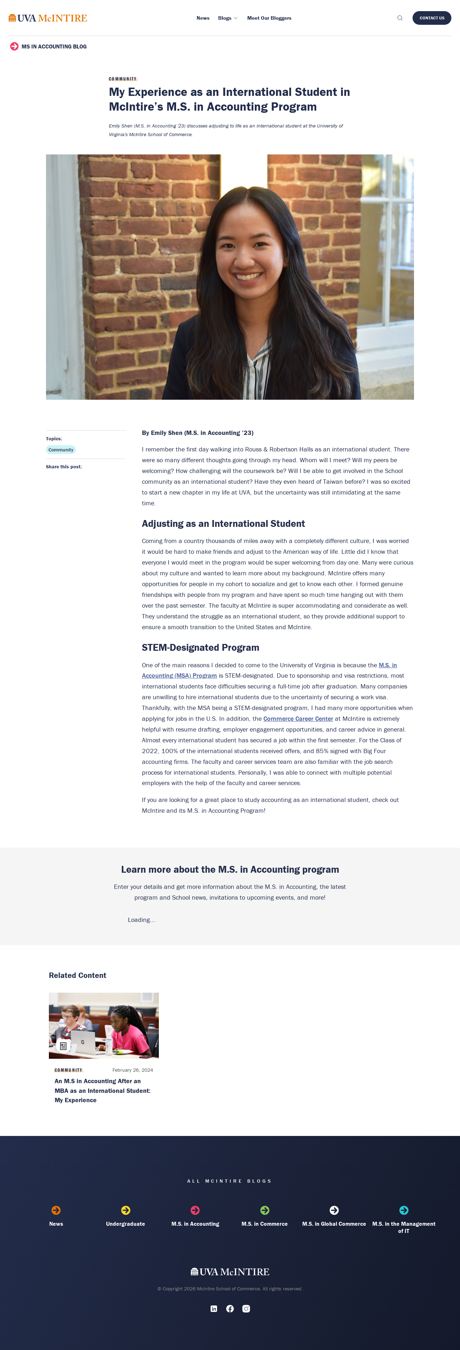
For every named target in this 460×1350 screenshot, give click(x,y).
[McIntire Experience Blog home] (48, 18)
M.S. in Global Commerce (334, 1216)
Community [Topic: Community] (61, 449)
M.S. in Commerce (265, 1216)
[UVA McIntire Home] (230, 1273)
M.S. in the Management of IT (404, 1220)
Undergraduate (126, 1216)
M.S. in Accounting (195, 1216)
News (56, 1216)
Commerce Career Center (298, 718)
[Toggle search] (399, 18)
